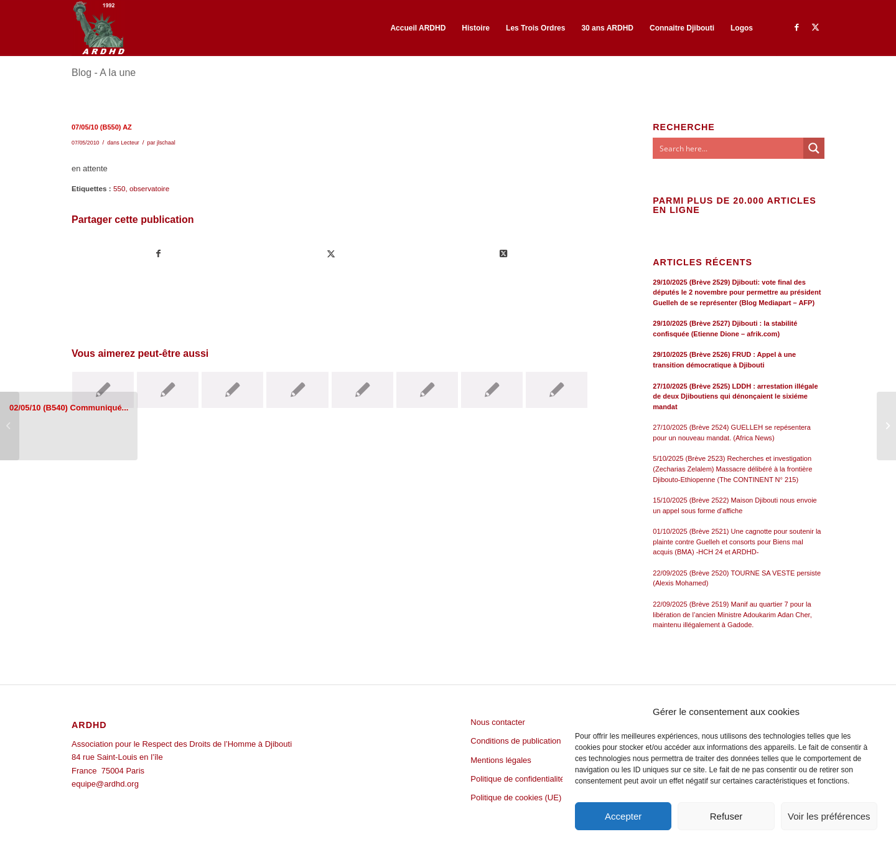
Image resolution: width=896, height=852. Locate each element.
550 (119, 188)
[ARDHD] (98, 28)
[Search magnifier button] (813, 148)
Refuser (726, 816)
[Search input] (729, 148)
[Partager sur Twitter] (331, 254)
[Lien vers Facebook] (796, 27)
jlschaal (166, 143)
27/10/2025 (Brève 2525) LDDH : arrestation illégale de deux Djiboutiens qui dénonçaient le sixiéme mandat (735, 396)
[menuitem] (418, 28)
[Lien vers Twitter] (815, 27)
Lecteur (130, 143)
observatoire (149, 188)
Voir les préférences (829, 816)
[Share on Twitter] (503, 254)
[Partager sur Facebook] (158, 254)
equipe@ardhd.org (105, 783)
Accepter (623, 816)
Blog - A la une (104, 72)
